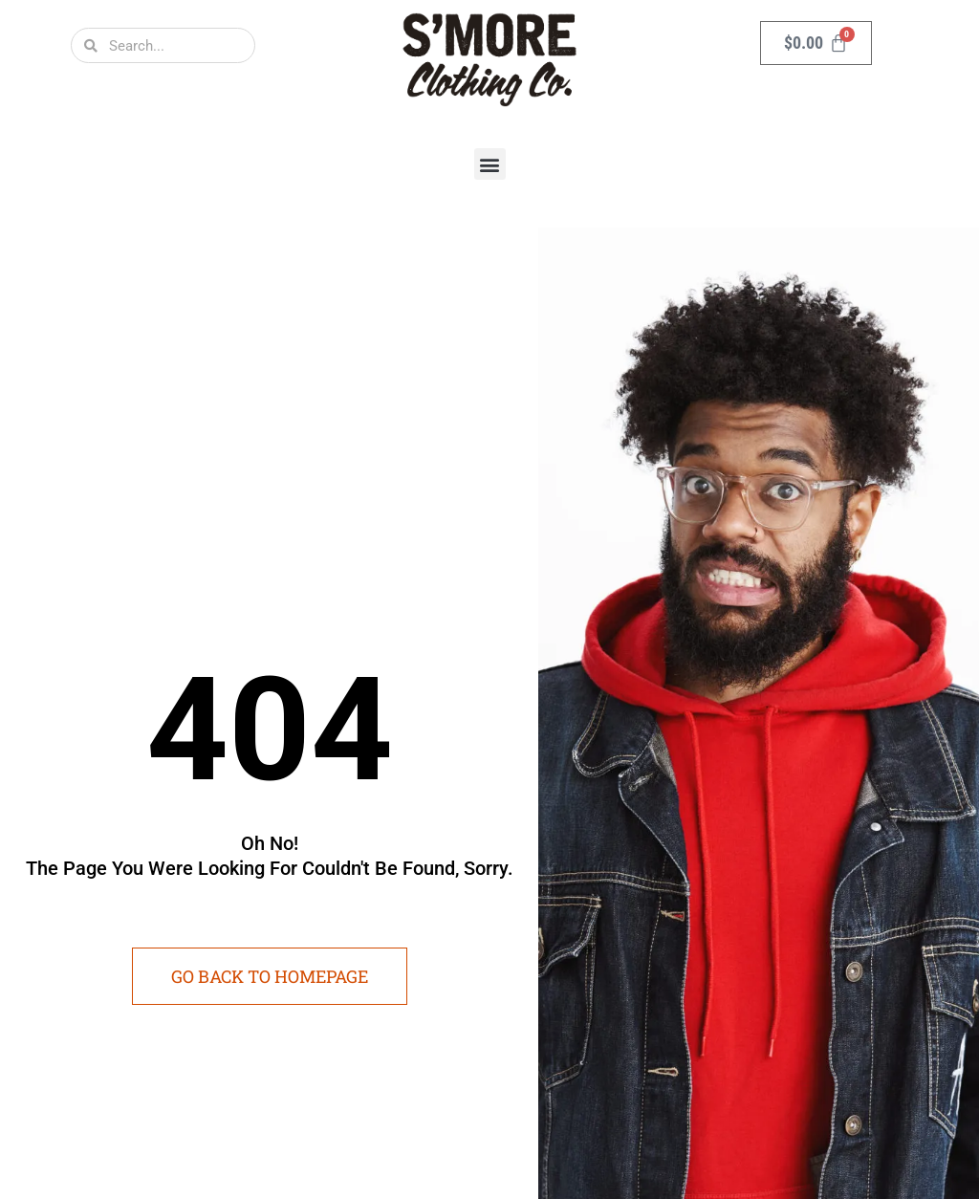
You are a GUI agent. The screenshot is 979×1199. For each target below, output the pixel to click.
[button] (490, 164)
